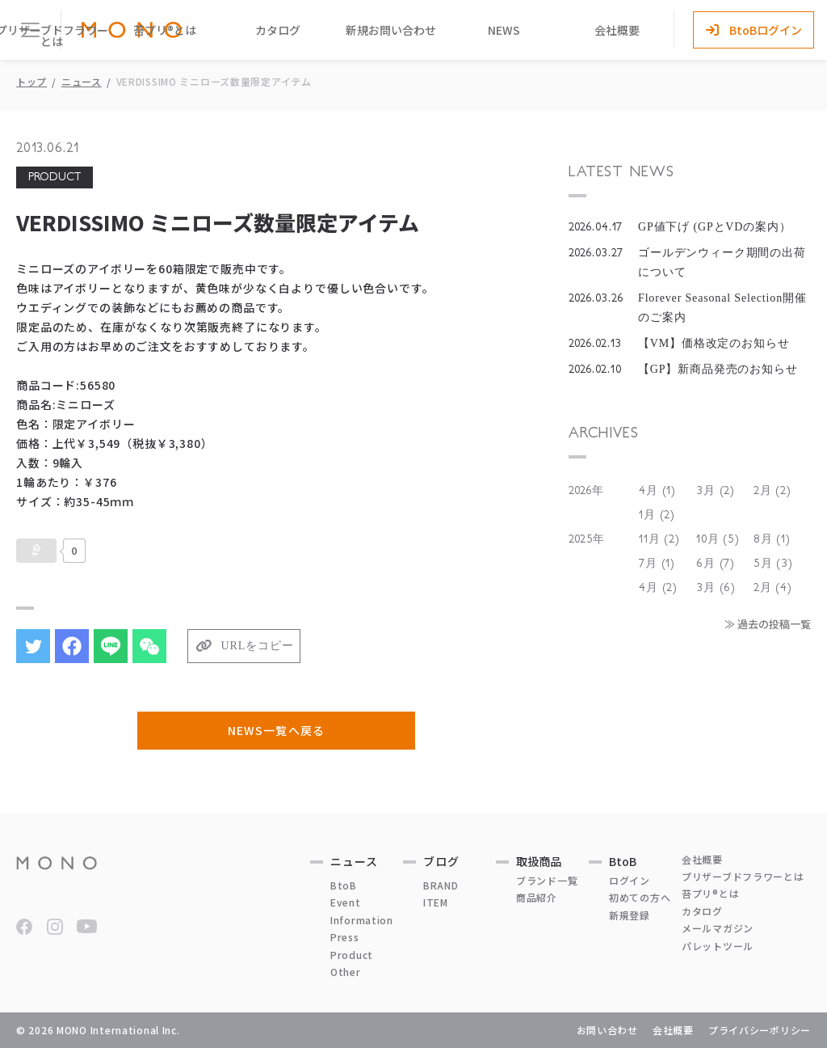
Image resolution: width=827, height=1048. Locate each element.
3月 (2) (715, 491)
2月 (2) (772, 491)
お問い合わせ (607, 1030)
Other (345, 971)
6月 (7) (715, 563)
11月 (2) (659, 539)
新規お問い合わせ (391, 30)
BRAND (441, 885)
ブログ (441, 861)
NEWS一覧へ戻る (276, 730)
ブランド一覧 (546, 880)
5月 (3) (773, 563)
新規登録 (629, 915)
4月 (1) (657, 491)
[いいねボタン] (36, 551)
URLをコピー (257, 646)
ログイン (629, 880)
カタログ (277, 30)
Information (361, 920)
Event (345, 902)
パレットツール (718, 946)
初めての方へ (639, 897)
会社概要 (617, 30)
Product (351, 954)
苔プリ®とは (164, 30)
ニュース (81, 81)
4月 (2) (658, 588)
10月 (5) (718, 539)
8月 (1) (772, 539)
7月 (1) (657, 563)
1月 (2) (657, 515)
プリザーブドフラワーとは (743, 876)
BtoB (343, 885)
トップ (31, 81)
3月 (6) (716, 588)
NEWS (504, 30)
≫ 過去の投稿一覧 (767, 624)
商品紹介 (536, 897)
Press (344, 937)
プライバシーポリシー (759, 1030)
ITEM (435, 902)
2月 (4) (773, 588)
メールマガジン (718, 928)
